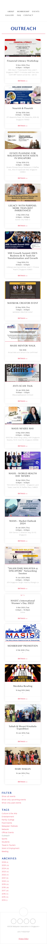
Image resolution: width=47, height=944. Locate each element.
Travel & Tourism (9, 845)
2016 (5, 894)
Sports (4, 839)
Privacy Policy (23, 939)
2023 (5, 872)
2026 (5, 862)
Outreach (6, 836)
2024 (5, 868)
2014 (5, 900)
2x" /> (23, 607)
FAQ (19, 15)
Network (5, 829)
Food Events (7, 823)
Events (35, 11)
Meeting (5, 851)
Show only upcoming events (14, 800)
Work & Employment (10, 848)
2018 (5, 887)
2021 (5, 878)
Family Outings (8, 820)
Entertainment (8, 817)
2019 (5, 884)
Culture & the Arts (9, 813)
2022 (5, 875)
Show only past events (11, 803)
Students (5, 842)
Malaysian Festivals (10, 826)
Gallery (9, 15)
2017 (5, 891)
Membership (23, 11)
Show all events (8, 796)
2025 (5, 865)
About (11, 11)
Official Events (8, 832)
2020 (5, 881)
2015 (5, 897)
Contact (28, 15)
